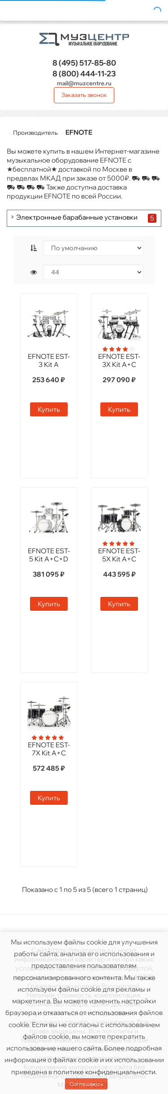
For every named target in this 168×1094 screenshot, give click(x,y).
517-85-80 (84, 62)
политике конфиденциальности (104, 1072)
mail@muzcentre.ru (84, 83)
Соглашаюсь (86, 1084)
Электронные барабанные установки (77, 217)
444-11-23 (84, 73)
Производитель (35, 132)
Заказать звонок (84, 94)
